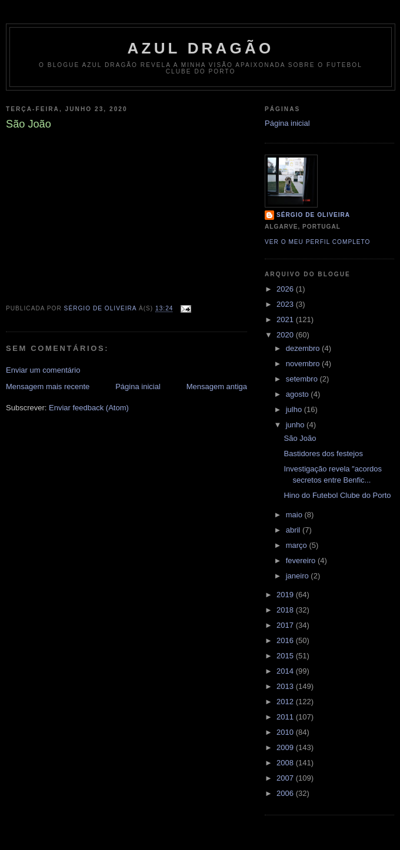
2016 (286, 640)
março (297, 545)
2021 (286, 319)
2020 (286, 334)
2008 (286, 762)
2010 (286, 732)
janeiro (298, 575)
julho (295, 409)
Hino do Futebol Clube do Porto (337, 495)
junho (296, 424)
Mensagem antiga (216, 386)
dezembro (304, 348)
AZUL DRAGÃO (201, 48)
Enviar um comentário (43, 370)
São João (300, 438)
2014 (286, 671)
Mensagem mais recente (47, 386)
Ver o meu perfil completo (318, 242)
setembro (303, 378)
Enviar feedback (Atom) (89, 407)
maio (295, 514)
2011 (286, 716)
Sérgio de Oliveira (313, 215)
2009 (286, 747)
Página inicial (138, 386)
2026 (286, 289)
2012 (286, 701)
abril (294, 530)
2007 (286, 778)
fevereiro (302, 560)
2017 (286, 625)
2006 (286, 793)
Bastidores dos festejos (323, 453)
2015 (286, 655)
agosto (298, 394)
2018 (286, 609)
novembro (304, 363)
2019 (286, 594)
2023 (286, 304)
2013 (286, 686)
